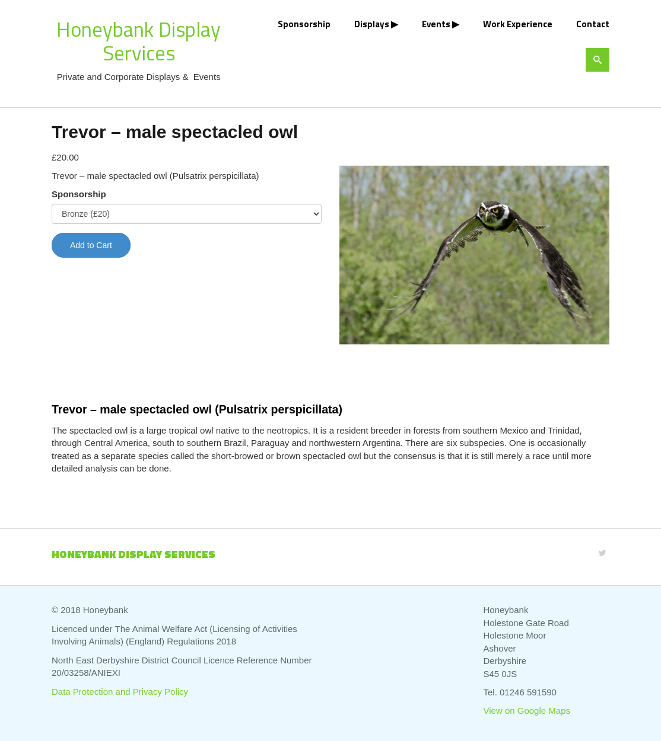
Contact (592, 24)
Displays (371, 24)
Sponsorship (304, 24)
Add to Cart (91, 245)
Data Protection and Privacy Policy (120, 692)
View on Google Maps (527, 710)
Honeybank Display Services (138, 41)
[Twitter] (602, 553)
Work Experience (517, 24)
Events (436, 24)
